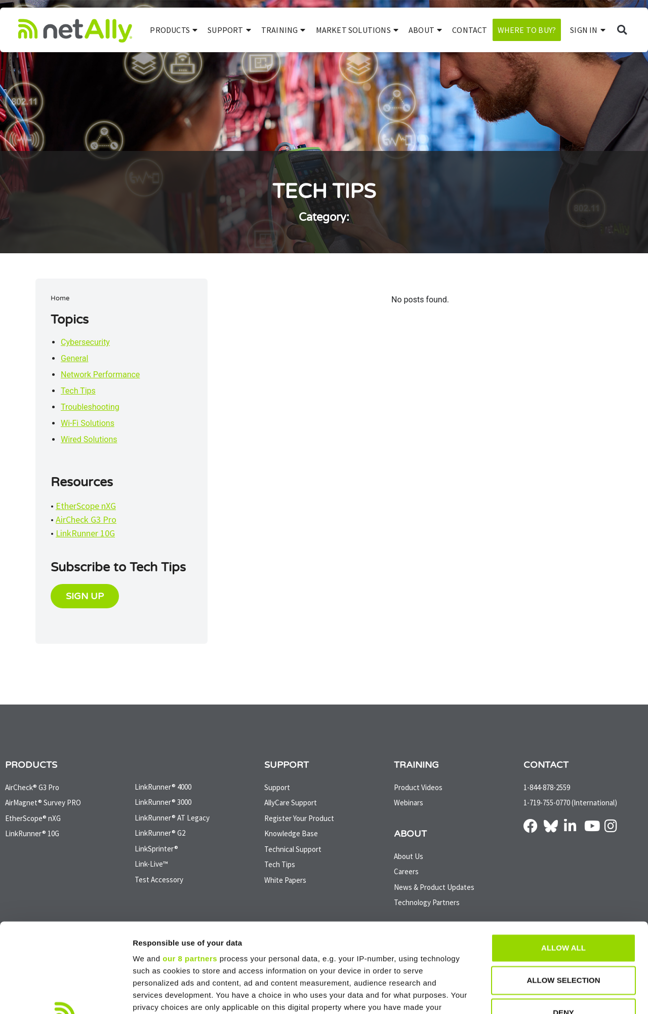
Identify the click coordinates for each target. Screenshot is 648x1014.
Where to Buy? (527, 30)
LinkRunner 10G (85, 533)
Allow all (563, 858)
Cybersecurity (85, 342)
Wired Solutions (89, 439)
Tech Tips (78, 391)
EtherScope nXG (86, 506)
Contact (469, 30)
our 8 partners (190, 869)
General (74, 358)
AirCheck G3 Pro (86, 519)
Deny (563, 923)
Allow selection (563, 891)
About (425, 30)
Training (283, 30)
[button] (622, 30)
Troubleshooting (90, 407)
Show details (531, 994)
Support (229, 30)
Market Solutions (357, 30)
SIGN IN (587, 30)
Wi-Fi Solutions (87, 423)
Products (173, 30)
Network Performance (100, 374)
